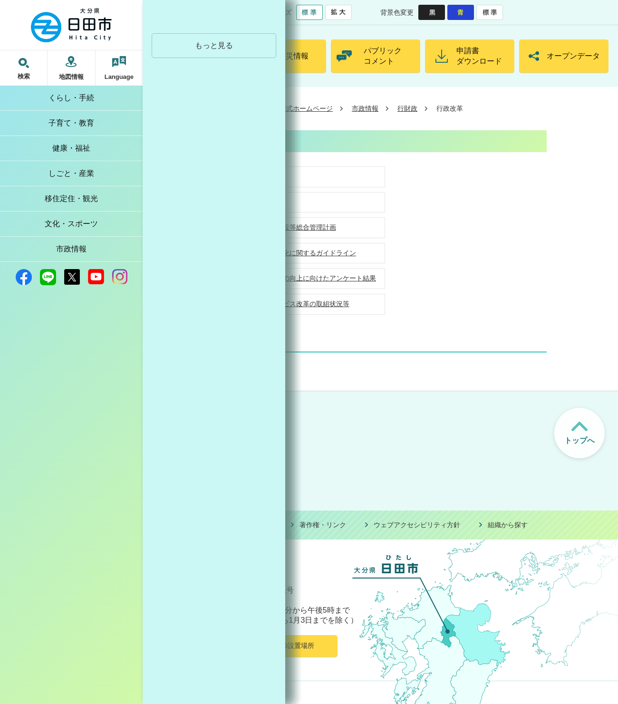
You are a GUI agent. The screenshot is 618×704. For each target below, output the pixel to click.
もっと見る (214, 45)
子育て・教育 (71, 123)
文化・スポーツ (71, 224)
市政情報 (71, 249)
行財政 (407, 108)
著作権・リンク (322, 525)
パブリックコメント (383, 56)
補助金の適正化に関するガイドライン (299, 253)
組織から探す (508, 525)
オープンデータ (573, 56)
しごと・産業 (71, 173)
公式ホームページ (306, 108)
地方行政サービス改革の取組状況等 (296, 304)
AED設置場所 (293, 645)
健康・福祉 (71, 148)
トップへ (579, 440)
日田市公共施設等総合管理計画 (289, 227)
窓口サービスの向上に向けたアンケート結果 (309, 278)
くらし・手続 (71, 98)
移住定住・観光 (71, 198)
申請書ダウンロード (479, 56)
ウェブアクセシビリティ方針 (417, 525)
